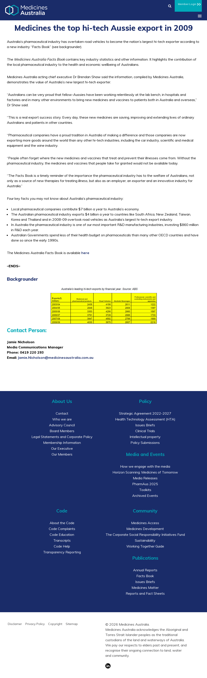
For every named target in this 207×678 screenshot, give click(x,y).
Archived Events (145, 495)
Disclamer (15, 624)
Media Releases (145, 478)
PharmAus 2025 (145, 484)
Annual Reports (145, 570)
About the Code (62, 523)
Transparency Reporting (62, 552)
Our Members (62, 454)
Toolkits (145, 490)
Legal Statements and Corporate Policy (62, 437)
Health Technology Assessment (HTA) (145, 419)
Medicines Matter (145, 587)
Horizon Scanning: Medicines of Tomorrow (145, 472)
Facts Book (145, 576)
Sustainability (145, 540)
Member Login (188, 3)
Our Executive (62, 448)
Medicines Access (145, 523)
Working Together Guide (145, 546)
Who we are (62, 419)
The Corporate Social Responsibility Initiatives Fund (145, 534)
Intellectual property (145, 437)
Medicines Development (145, 529)
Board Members (62, 431)
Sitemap (72, 624)
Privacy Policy (35, 624)
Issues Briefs (145, 425)
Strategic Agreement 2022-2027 (145, 413)
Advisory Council (62, 425)
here (85, 253)
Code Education (62, 534)
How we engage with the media (145, 466)
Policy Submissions (145, 442)
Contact (62, 413)
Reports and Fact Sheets (145, 593)
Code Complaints (62, 529)
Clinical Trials (145, 431)
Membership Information (62, 442)
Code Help (62, 546)
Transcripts (62, 540)
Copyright (55, 624)
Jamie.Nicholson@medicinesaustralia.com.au (55, 357)
